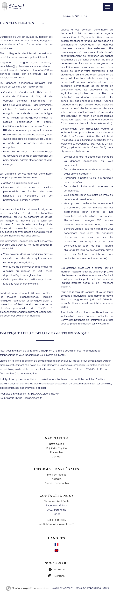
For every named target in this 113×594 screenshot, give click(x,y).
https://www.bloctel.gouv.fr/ (44, 394)
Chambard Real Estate (56, 501)
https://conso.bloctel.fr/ (29, 398)
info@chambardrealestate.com (56, 524)
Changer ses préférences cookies (30, 588)
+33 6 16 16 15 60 (56, 520)
